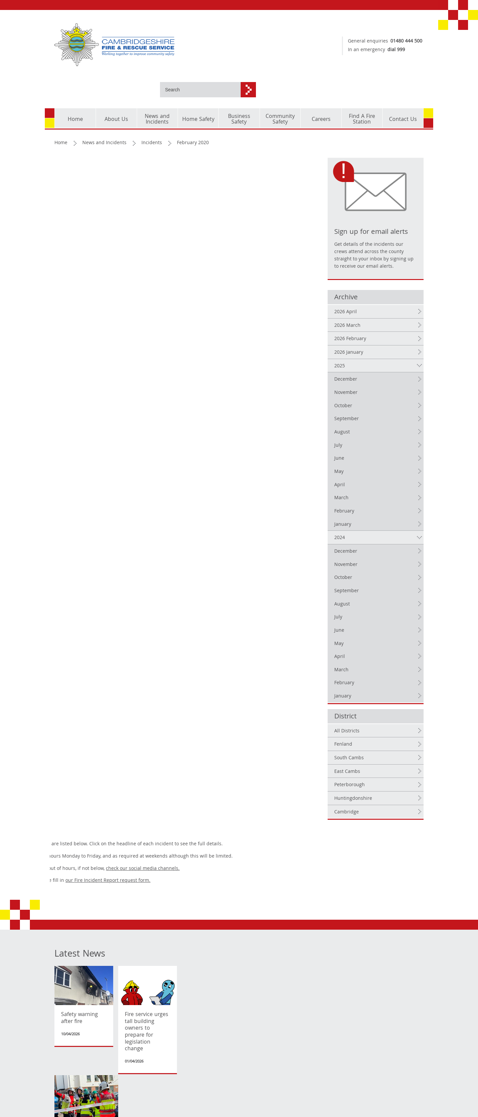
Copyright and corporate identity (75, 1067)
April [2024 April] (350, 633)
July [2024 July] (349, 594)
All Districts (357, 707)
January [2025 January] (353, 501)
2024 (350, 514)
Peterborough (360, 762)
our (199, 181)
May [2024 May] (350, 620)
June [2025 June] (350, 435)
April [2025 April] (350, 461)
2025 (350, 342)
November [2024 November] (356, 541)
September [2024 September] (357, 567)
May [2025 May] (350, 448)
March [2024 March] (352, 646)
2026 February (361, 316)
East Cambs (358, 748)
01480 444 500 (403, 42)
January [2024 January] (353, 673)
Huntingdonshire (364, 775)
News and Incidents (105, 112)
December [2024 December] (356, 528)
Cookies (63, 1081)
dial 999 (393, 50)
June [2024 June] (350, 607)
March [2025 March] (352, 474)
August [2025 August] (353, 409)
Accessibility (68, 1100)
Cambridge (357, 788)
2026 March (358, 302)
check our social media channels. (234, 169)
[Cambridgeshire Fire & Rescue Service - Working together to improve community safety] (144, 44)
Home (61, 112)
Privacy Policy (69, 1090)
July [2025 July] (349, 422)
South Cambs (360, 734)
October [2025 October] (354, 382)
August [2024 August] (353, 581)
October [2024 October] (354, 554)
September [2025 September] (357, 396)
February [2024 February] (355, 660)
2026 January (359, 329)
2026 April (356, 288)
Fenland (354, 721)
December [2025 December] (356, 356)
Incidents (152, 112)
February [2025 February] (355, 488)
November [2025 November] (356, 369)
